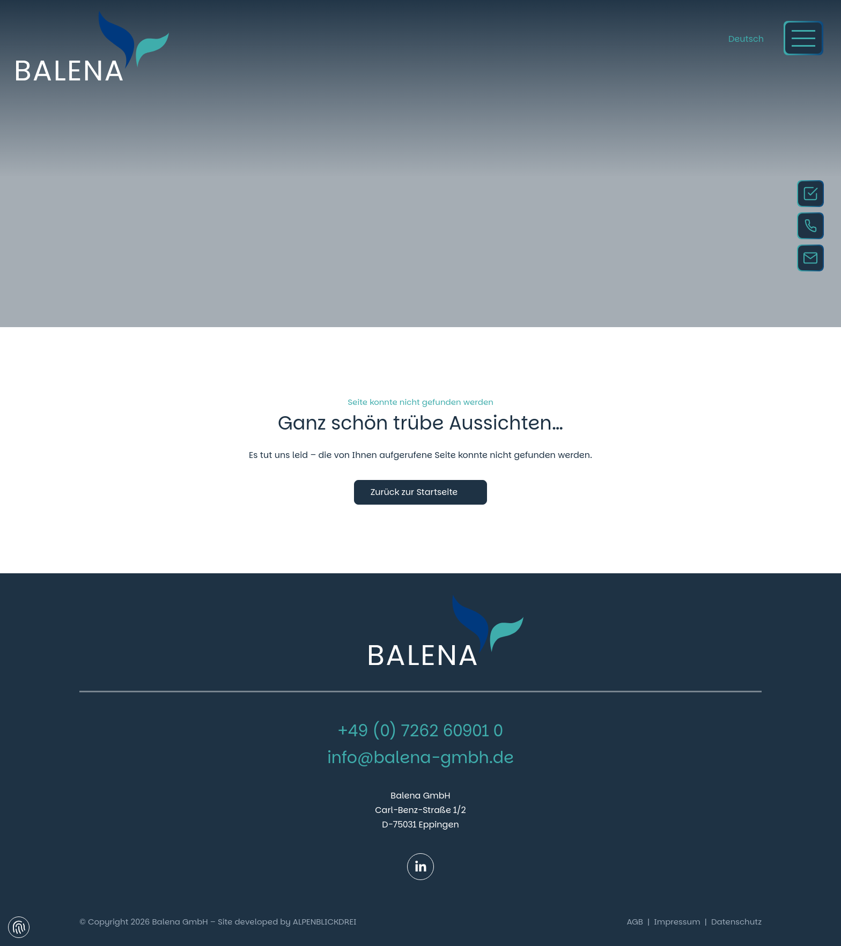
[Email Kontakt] (810, 258)
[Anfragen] (810, 193)
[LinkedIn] (420, 866)
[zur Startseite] (92, 45)
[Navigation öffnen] (803, 38)
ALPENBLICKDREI (325, 921)
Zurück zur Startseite (414, 492)
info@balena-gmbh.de (420, 758)
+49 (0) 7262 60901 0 (421, 731)
